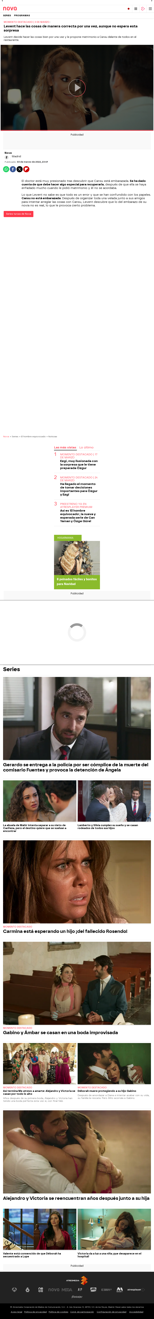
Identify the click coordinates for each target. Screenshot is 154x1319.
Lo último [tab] (86, 447)
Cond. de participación (82, 1312)
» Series (14, 436)
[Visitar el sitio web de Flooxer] (77, 1297)
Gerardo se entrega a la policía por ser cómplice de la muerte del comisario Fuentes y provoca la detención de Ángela (75, 767)
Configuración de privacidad (111, 1312)
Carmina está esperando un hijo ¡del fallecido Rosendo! (65, 931)
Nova (6, 436)
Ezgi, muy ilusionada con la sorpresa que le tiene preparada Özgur (79, 464)
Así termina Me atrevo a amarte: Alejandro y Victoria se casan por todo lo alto (39, 1092)
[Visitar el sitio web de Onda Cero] (93, 1289)
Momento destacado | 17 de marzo (78, 456)
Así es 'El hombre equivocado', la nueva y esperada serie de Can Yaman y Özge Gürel (78, 516)
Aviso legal (16, 1312)
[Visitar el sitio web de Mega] (67, 1289)
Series (7, 15)
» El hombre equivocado (32, 436)
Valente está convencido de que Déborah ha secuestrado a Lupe (32, 1255)
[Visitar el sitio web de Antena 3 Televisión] (14, 1289)
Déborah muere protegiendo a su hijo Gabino (107, 1091)
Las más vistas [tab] (65, 447)
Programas (22, 15)
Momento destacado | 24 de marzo (79, 479)
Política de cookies (58, 1312)
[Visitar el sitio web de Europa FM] (106, 1289)
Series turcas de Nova (18, 214)
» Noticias (52, 436)
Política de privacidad (35, 1312)
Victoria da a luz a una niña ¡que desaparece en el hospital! (109, 1255)
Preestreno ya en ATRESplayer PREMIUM (76, 505)
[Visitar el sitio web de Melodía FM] (119, 1289)
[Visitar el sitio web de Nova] (54, 1289)
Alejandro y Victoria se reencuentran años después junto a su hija (76, 1198)
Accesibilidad (136, 1312)
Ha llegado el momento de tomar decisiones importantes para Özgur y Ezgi (79, 489)
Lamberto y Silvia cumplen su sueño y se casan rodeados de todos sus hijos (108, 827)
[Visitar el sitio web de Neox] (40, 1289)
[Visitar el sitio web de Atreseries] (80, 1289)
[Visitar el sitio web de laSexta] (27, 1289)
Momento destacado (17, 927)
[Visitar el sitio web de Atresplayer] (136, 1289)
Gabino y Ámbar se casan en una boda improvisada (60, 1032)
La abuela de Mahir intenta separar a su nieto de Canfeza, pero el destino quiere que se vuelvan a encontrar (34, 828)
